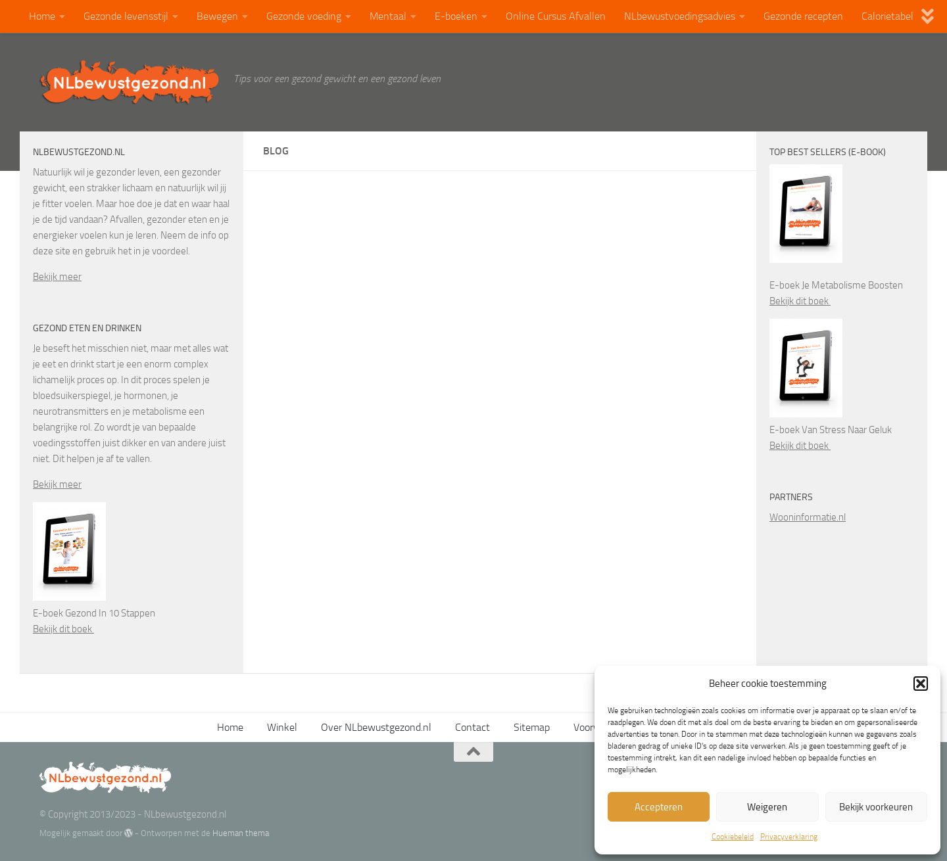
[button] (920, 683)
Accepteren (659, 807)
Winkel (282, 727)
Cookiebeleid (733, 836)
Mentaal (388, 16)
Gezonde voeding (303, 16)
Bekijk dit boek (63, 629)
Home (42, 16)
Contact (472, 727)
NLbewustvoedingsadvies (679, 16)
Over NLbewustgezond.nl (376, 727)
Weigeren (767, 807)
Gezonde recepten (803, 16)
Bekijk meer (57, 277)
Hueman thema (240, 833)
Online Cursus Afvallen (556, 16)
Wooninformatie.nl (807, 517)
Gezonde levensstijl (126, 16)
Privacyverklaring (788, 836)
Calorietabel (887, 16)
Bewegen (217, 16)
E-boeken (456, 16)
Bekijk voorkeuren (876, 807)
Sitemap (532, 727)
